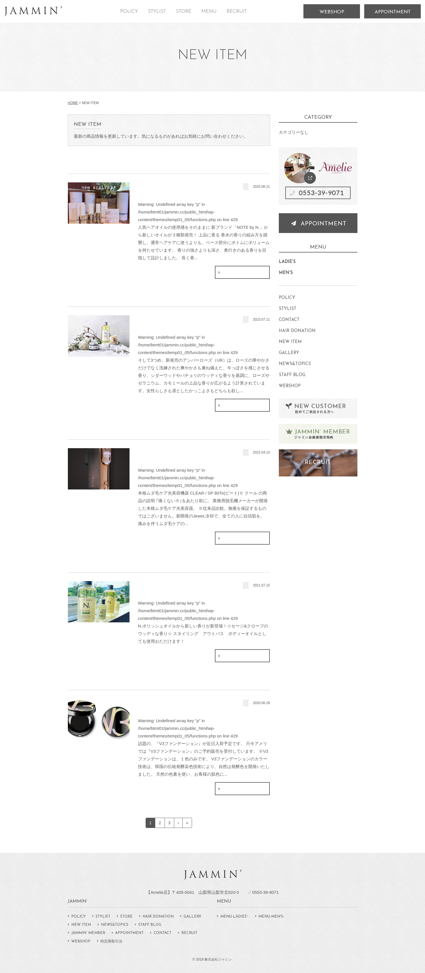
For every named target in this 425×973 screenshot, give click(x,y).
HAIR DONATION (297, 331)
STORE (183, 11)
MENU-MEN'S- (271, 916)
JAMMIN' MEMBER (88, 933)
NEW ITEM (290, 342)
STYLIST (157, 11)
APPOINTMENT (393, 12)
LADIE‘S (287, 262)
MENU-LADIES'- (234, 916)
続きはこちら (242, 272)
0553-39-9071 (265, 892)
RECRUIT (236, 11)
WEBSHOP (332, 12)
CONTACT (289, 320)
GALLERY (289, 353)
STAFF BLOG (292, 375)
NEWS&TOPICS (295, 364)
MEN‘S (286, 273)
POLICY (129, 11)
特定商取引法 (111, 941)
